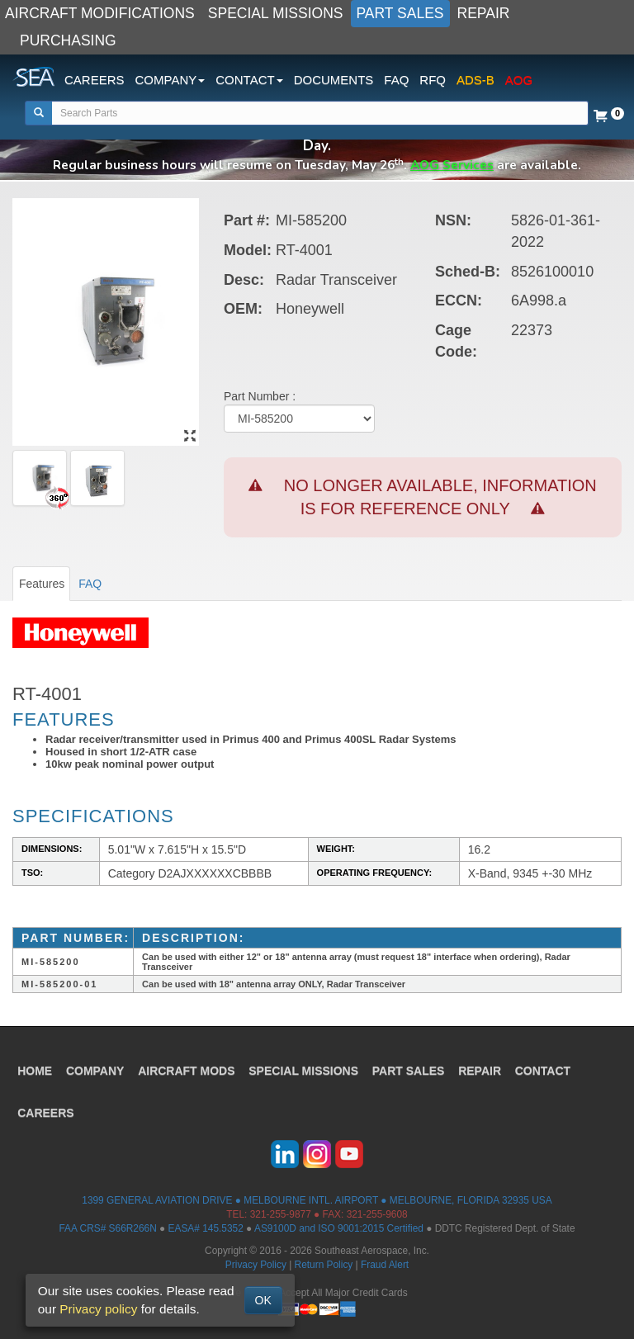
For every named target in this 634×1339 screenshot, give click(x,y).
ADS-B (475, 80)
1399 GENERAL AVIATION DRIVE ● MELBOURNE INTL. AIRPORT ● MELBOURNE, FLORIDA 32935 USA (316, 1200)
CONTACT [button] (248, 80)
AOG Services (452, 164)
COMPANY (98, 1065)
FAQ (396, 80)
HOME (37, 1065)
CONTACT (551, 1065)
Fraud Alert (385, 1264)
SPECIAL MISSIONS (275, 13)
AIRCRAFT (191, 1065)
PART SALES (400, 13)
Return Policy (324, 1264)
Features (41, 583)
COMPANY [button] (170, 80)
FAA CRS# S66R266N (107, 1228)
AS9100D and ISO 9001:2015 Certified (338, 1228)
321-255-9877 (280, 1214)
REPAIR (483, 13)
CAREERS (94, 80)
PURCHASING (68, 40)
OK (263, 1300)
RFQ (432, 80)
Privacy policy (98, 1309)
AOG (518, 80)
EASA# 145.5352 (206, 1228)
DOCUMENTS (334, 80)
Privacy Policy (255, 1264)
